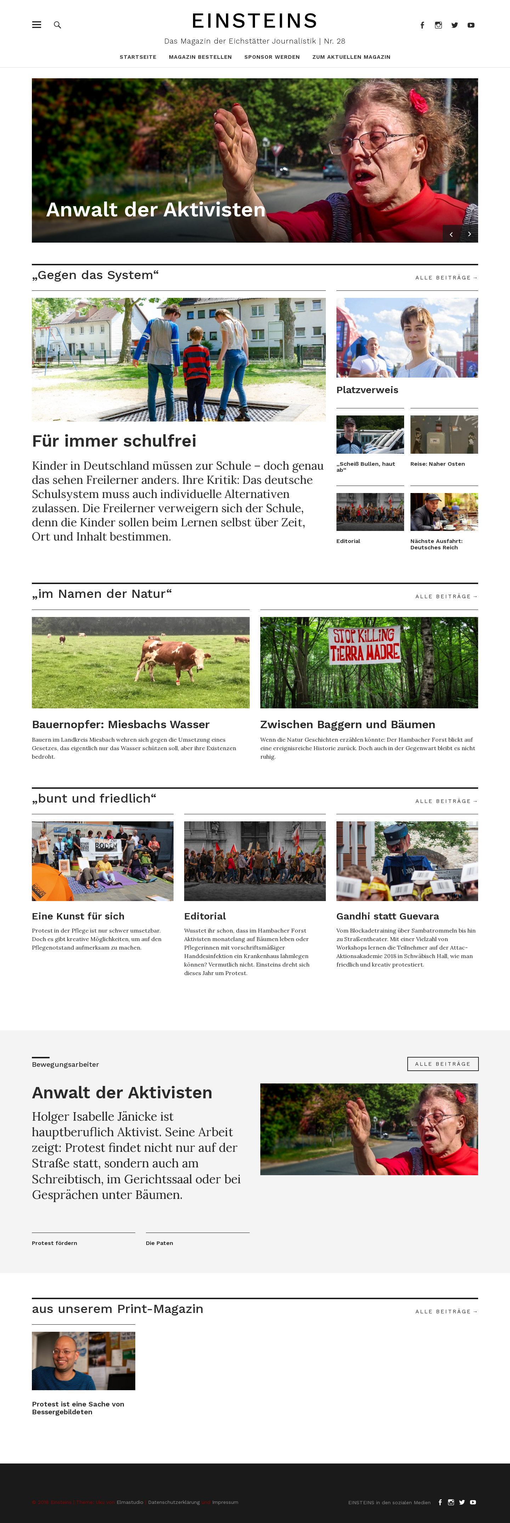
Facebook (422, 24)
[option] (255, 160)
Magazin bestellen (200, 57)
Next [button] (469, 234)
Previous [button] (451, 234)
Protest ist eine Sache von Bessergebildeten (78, 1408)
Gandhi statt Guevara (387, 916)
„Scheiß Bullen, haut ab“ (365, 467)
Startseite (138, 57)
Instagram (438, 24)
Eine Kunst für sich (78, 916)
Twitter (455, 24)
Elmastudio (130, 1502)
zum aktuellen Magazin (351, 57)
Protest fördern (54, 1243)
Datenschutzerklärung (174, 1502)
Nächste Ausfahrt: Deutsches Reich (436, 544)
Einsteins (255, 20)
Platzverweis (367, 390)
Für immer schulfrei (114, 441)
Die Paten (159, 1243)
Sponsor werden (272, 57)
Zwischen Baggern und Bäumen (348, 724)
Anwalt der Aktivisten (156, 209)
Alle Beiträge (443, 277)
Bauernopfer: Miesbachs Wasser (121, 724)
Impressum (225, 1502)
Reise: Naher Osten (437, 463)
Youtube (471, 24)
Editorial (348, 541)
